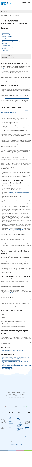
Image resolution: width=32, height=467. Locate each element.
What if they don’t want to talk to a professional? (10, 41)
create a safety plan (10, 292)
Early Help (10, 425)
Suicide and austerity (5, 32)
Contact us (3, 430)
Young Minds (19, 421)
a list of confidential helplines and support (16, 229)
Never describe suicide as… (7, 45)
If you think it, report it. (26, 6)
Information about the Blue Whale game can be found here (13, 350)
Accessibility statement (14, 444)
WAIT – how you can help (6, 34)
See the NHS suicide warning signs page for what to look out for (18, 192)
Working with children (11, 421)
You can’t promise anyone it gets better (9, 47)
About (10, 415)
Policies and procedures (11, 418)
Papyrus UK (19, 422)
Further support (5, 50)
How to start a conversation (7, 36)
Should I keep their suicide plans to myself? (10, 39)
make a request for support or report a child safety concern (27, 427)
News (10, 427)
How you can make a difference (8, 31)
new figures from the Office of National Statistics (14, 68)
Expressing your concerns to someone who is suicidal (11, 38)
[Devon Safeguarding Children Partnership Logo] (6, 5)
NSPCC (18, 417)
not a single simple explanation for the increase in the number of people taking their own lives (15, 98)
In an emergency (5, 43)
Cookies (21, 444)
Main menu (5, 11)
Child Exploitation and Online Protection (20, 425)
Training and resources (11, 423)
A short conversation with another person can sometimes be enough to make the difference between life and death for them (14, 111)
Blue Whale (4, 48)
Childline (18, 419)
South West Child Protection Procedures (20, 429)
